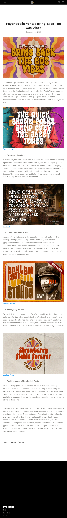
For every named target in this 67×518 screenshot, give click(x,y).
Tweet (13, 442)
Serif (4, 510)
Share (6, 442)
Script (5, 516)
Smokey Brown (9, 303)
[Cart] (64, 2)
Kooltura (6, 226)
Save (21, 442)
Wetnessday (8, 149)
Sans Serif (6, 513)
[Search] (59, 2)
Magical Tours (8, 375)
